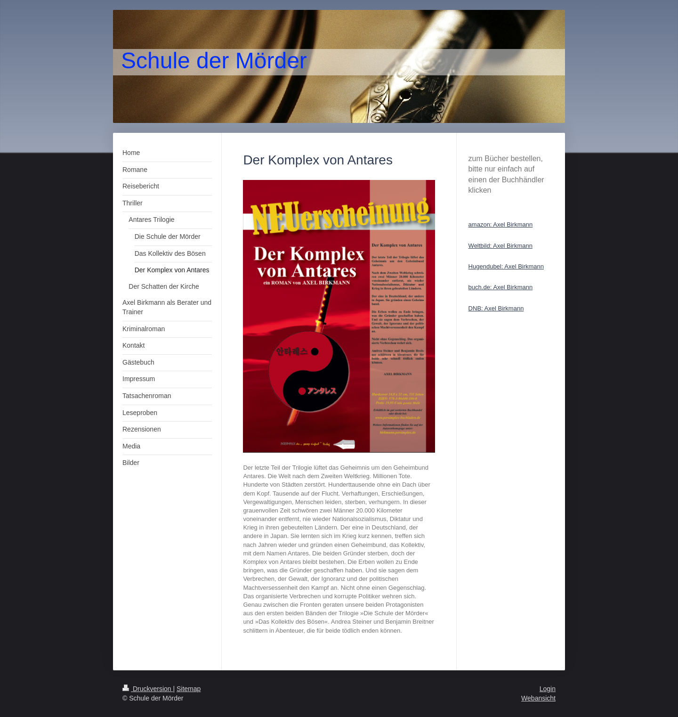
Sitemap (189, 689)
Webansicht (538, 698)
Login (548, 689)
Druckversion (147, 689)
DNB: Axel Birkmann (496, 308)
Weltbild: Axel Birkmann (500, 245)
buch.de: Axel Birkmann (500, 287)
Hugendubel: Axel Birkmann (506, 266)
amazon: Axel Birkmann (500, 224)
